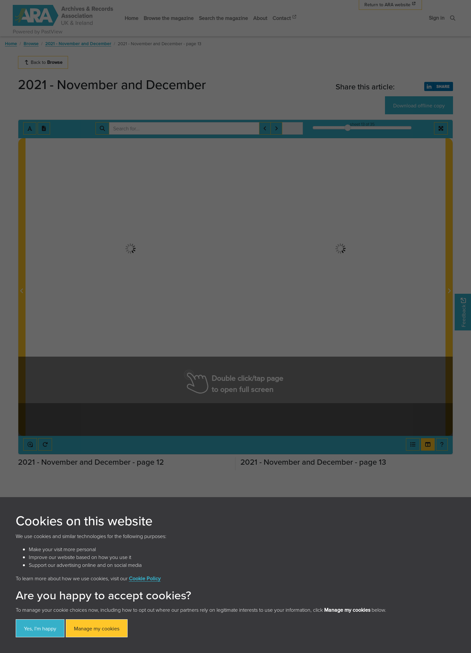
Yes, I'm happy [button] (40, 628)
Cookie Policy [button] (145, 578)
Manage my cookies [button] (96, 628)
